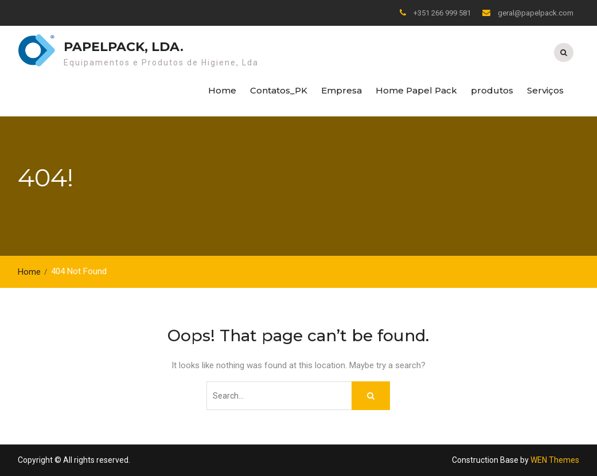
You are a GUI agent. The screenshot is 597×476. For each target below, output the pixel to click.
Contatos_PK (278, 90)
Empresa (341, 90)
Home (222, 90)
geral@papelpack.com (535, 13)
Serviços (545, 90)
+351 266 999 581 (442, 13)
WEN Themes (554, 460)
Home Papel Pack (416, 90)
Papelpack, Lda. (124, 46)
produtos (492, 90)
